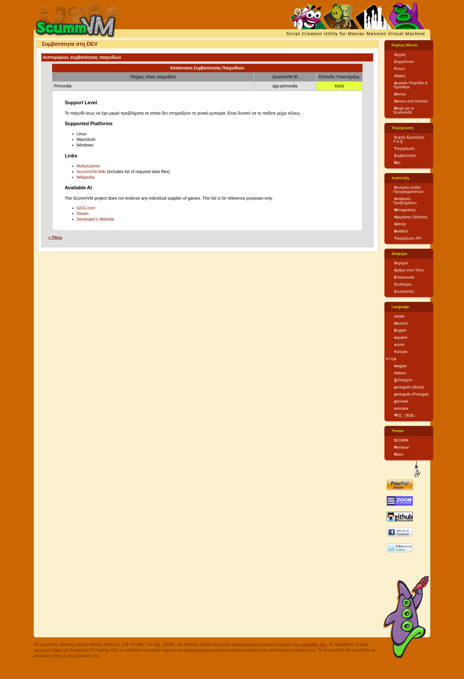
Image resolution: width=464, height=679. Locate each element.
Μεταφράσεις (405, 210)
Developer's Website (96, 219)
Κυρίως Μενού (404, 45)
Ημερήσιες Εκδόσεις (411, 217)
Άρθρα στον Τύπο (408, 270)
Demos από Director (411, 101)
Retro (398, 454)
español (400, 338)
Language (400, 307)
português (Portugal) (411, 394)
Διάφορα (399, 254)
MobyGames (88, 166)
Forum (399, 69)
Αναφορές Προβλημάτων (405, 201)
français (400, 352)
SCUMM (401, 440)
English (400, 330)
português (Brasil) (409, 387)
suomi (399, 345)
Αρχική (400, 55)
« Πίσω (55, 237)
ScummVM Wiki (91, 171)
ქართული (403, 380)
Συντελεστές (404, 291)
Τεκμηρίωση (402, 128)
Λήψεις (400, 76)
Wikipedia (86, 177)
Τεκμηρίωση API (407, 238)
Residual (401, 447)
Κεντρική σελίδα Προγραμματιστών (408, 189)
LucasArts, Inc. (313, 644)
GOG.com (86, 208)
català (399, 316)
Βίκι (397, 163)
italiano (400, 373)
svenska (401, 408)
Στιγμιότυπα (404, 62)
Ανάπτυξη (400, 178)
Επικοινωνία (404, 277)
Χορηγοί (401, 263)
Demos (400, 94)
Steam (82, 213)
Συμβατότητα (404, 156)
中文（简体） (405, 415)
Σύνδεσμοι (402, 284)
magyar (400, 366)
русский (401, 401)
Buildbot (401, 231)
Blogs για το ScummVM (403, 110)
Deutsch (401, 323)
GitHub (400, 224)
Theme (398, 431)
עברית (391, 359)
